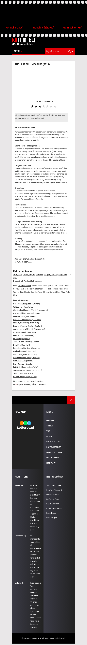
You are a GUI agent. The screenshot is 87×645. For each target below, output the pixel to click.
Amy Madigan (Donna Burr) (24, 332)
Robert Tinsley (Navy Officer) (25, 377)
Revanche (19, 485)
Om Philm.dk (52, 458)
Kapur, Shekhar (52, 504)
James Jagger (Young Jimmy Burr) (27, 370)
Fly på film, (62, 275)
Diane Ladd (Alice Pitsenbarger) (26, 313)
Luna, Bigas (51, 513)
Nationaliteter (54, 452)
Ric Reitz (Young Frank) (23, 361)
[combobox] (60, 51)
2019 (15, 275)
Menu (18, 51)
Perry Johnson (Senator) (23, 364)
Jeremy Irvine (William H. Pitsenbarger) (29, 329)
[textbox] (61, 51)
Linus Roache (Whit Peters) (24, 316)
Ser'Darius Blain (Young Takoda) (26, 358)
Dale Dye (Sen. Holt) (21, 345)
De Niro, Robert (52, 494)
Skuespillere (53, 442)
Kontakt (50, 463)
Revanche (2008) (14, 27)
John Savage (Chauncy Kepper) (26, 342)
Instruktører (53, 447)
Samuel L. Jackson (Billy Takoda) (27, 320)
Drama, (26, 275)
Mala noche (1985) (72, 27)
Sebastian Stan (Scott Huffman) (26, 304)
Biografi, (47, 275)
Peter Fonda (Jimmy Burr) (23, 335)
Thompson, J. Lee (53, 485)
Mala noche (19, 583)
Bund (49, 436)
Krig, (31, 275)
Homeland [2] (20, 536)
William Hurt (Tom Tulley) (23, 307)
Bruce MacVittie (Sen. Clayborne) (26, 348)
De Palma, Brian (52, 499)
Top (48, 431)
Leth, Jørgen (51, 518)
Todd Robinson (24, 286)
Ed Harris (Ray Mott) (21, 339)
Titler (49, 426)
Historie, (54, 275)
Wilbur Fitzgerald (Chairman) (25, 354)
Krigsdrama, (38, 275)
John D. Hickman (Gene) (23, 373)
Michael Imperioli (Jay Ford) (24, 351)
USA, (20, 275)
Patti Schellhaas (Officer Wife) (25, 367)
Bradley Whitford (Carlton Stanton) (27, 326)
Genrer (50, 420)
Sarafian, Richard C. (54, 490)
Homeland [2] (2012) (43, 27)
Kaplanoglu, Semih (54, 508)
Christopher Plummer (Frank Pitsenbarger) (30, 310)
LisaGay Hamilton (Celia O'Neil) (26, 323)
